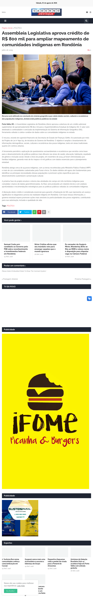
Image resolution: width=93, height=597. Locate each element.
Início (4, 12)
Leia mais (21, 586)
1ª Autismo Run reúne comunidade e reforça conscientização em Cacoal (10, 562)
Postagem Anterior (10, 279)
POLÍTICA (18, 28)
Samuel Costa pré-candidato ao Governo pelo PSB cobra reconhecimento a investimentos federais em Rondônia (16, 249)
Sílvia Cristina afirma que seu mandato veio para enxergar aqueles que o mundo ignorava (45, 248)
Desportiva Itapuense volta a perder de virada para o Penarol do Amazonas (57, 562)
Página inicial (7, 28)
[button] (5, 21)
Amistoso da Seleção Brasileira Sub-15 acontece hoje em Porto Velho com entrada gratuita (80, 563)
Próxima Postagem (82, 279)
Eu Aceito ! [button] (10, 591)
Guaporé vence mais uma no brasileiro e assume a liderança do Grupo (35, 561)
